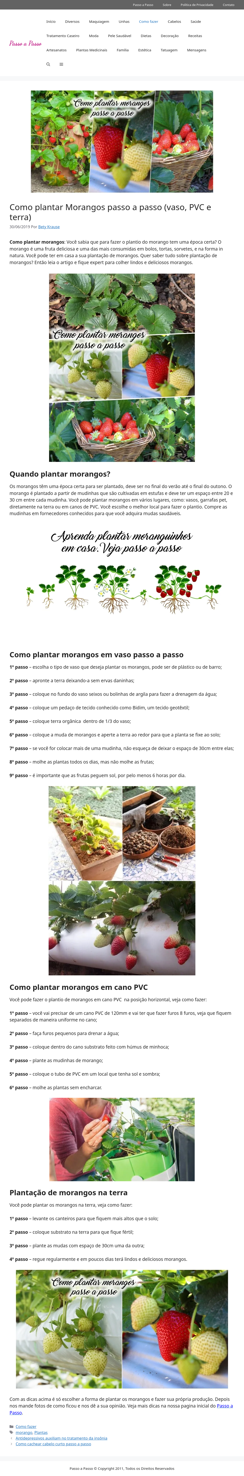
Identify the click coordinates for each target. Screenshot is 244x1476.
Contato (228, 5)
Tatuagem (169, 50)
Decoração (170, 35)
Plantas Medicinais (91, 50)
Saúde (196, 21)
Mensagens (196, 50)
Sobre (167, 5)
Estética (144, 50)
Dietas (146, 35)
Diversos (72, 21)
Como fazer (148, 21)
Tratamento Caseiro (62, 35)
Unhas (124, 21)
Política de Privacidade (197, 5)
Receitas (195, 35)
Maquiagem (99, 21)
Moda (93, 35)
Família (123, 50)
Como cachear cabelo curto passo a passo (53, 1444)
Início (51, 21)
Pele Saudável (119, 35)
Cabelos (174, 21)
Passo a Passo (143, 5)
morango (24, 1432)
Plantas (41, 1432)
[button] (48, 64)
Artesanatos (56, 50)
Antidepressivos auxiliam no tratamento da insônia (61, 1438)
